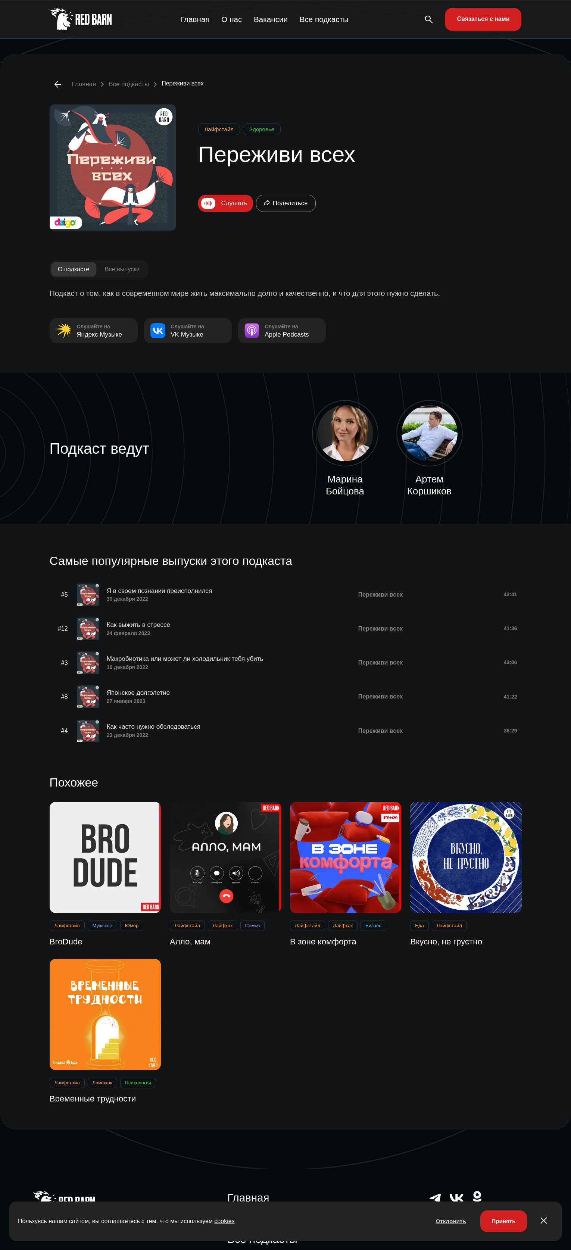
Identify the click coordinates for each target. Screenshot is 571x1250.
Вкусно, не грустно (448, 936)
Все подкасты (326, 19)
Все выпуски (126, 269)
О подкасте (75, 269)
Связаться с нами (483, 19)
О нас (233, 19)
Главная (195, 19)
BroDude (67, 936)
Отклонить (447, 1220)
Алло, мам (191, 936)
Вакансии (274, 19)
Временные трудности (96, 1094)
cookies (224, 1220)
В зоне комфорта (325, 936)
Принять (502, 1220)
